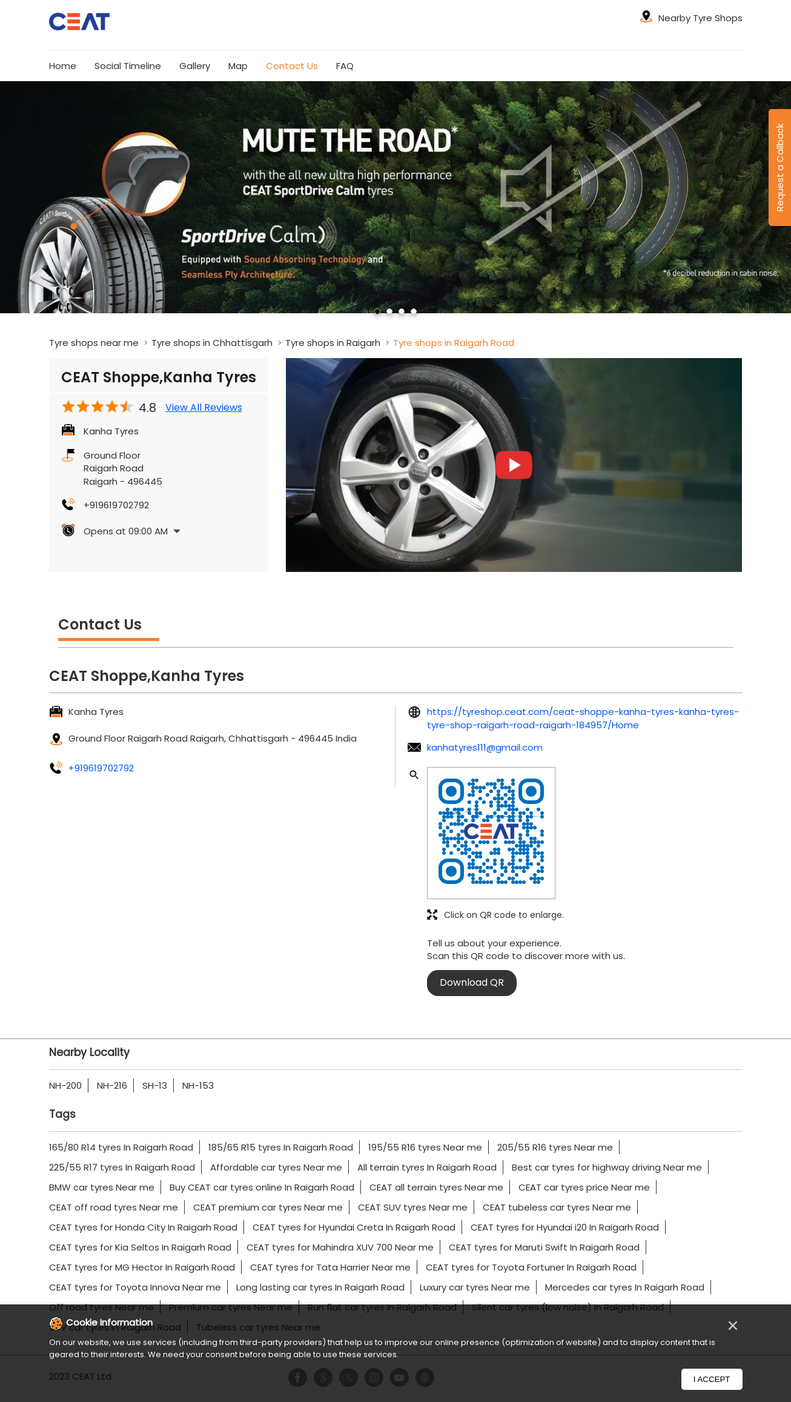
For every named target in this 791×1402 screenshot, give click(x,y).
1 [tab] (377, 311)
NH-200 (65, 1085)
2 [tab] (389, 311)
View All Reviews (203, 407)
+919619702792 (116, 505)
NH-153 (198, 1085)
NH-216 (112, 1085)
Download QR (472, 982)
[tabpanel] (395, 197)
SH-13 (154, 1085)
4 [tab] (414, 311)
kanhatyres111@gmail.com (485, 747)
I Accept (711, 1379)
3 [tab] (402, 311)
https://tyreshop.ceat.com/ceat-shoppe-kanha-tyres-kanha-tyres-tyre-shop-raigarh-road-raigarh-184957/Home (583, 718)
